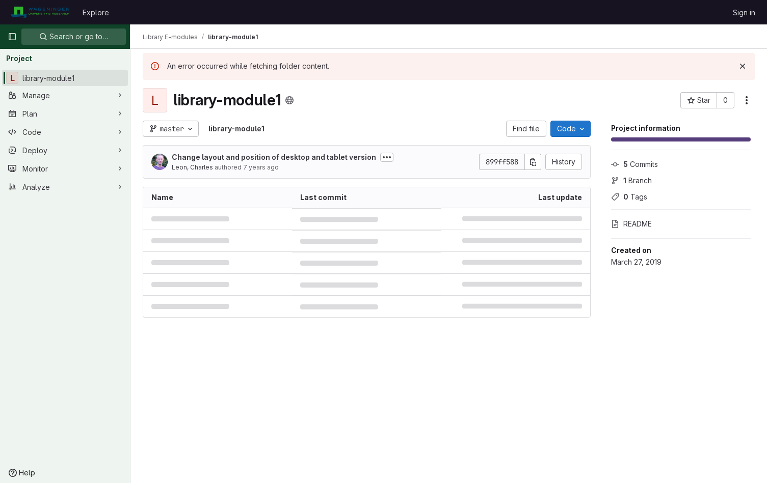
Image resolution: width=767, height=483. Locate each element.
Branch (631, 180)
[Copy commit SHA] (533, 162)
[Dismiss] (742, 66)
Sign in (744, 12)
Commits (634, 164)
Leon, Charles (192, 167)
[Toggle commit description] (386, 157)
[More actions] (746, 100)
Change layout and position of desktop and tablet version (274, 157)
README (631, 223)
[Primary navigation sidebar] (12, 37)
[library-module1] (65, 78)
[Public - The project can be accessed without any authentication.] (289, 100)
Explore (96, 12)
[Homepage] (40, 12)
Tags (629, 196)
